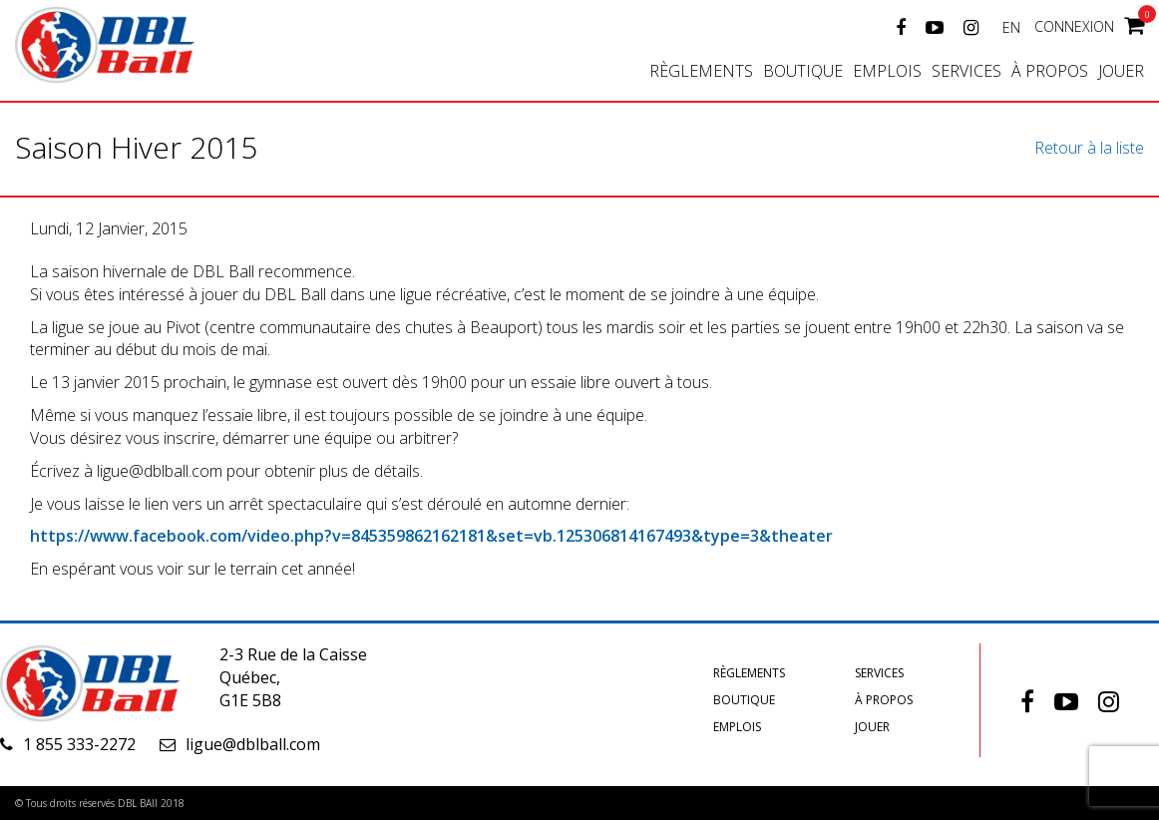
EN (1011, 27)
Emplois (887, 71)
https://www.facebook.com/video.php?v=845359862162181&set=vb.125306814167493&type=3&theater (431, 536)
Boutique (803, 71)
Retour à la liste (1089, 148)
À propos (1049, 71)
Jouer (1121, 71)
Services (966, 71)
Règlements (701, 71)
